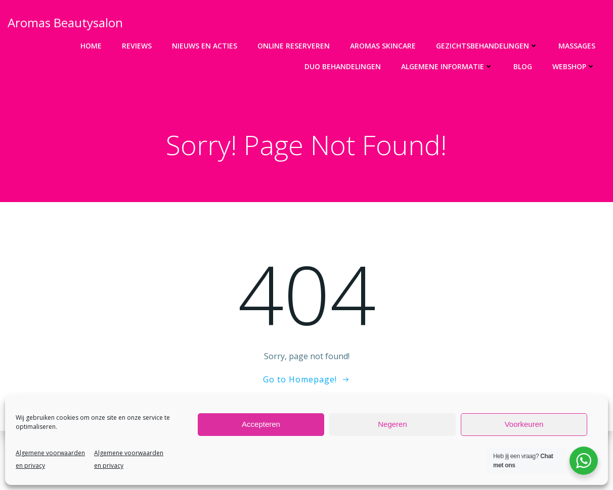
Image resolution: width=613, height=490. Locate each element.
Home (91, 46)
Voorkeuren (524, 424)
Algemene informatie (447, 66)
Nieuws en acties (204, 46)
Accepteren (261, 424)
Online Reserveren (293, 46)
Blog (522, 66)
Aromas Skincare (383, 46)
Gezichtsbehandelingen (487, 46)
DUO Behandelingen (342, 66)
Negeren (392, 424)
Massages (576, 46)
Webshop (573, 66)
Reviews (137, 46)
